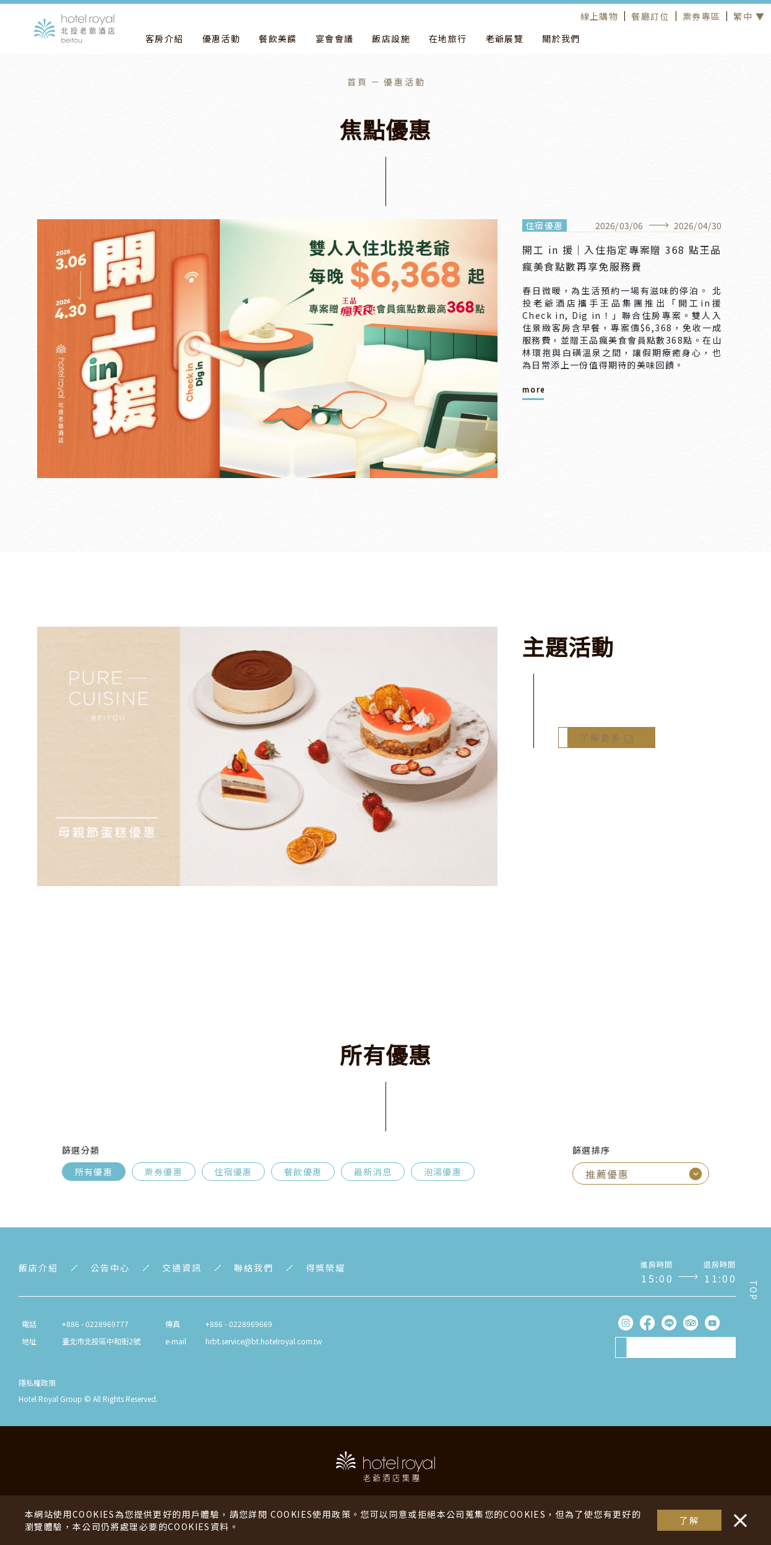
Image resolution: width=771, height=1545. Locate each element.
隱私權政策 (37, 1382)
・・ (737, 1514)
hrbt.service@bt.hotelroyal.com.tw (263, 1341)
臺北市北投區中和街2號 (101, 1341)
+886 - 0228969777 (95, 1323)
